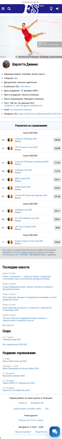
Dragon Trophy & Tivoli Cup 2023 (29, 241)
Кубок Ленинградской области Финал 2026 (21, 368)
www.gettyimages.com (28, 57)
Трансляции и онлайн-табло (27, 408)
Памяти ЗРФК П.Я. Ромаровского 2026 (19, 383)
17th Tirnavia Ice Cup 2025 (26, 147)
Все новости (8, 325)
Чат (47, 408)
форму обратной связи (31, 252)
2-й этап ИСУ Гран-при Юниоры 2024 (31, 195)
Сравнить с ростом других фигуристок (23, 105)
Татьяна (43, 57)
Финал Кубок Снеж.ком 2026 (15, 361)
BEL (16, 78)
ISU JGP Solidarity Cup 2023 (27, 218)
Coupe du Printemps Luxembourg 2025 (31, 161)
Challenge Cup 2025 (23, 170)
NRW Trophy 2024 (22, 178)
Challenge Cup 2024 (23, 209)
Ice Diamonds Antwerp (20, 109)
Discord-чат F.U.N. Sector (31, 420)
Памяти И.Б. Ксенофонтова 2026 (16, 390)
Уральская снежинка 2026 (14, 376)
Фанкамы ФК (37, 403)
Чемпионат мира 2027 (12, 339)
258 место (25, 86)
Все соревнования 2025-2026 (15, 344)
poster (13, 273)
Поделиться (41, 432)
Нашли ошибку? (23, 432)
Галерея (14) (55, 57)
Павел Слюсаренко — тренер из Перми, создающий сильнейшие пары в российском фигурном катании (27, 277)
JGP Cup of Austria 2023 (25, 226)
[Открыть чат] (54, 431)
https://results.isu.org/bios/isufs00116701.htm (40, 114)
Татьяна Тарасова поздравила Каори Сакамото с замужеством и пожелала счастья (25, 319)
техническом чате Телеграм (15, 255)
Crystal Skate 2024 (23, 187)
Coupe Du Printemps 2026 (26, 139)
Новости (23, 403)
